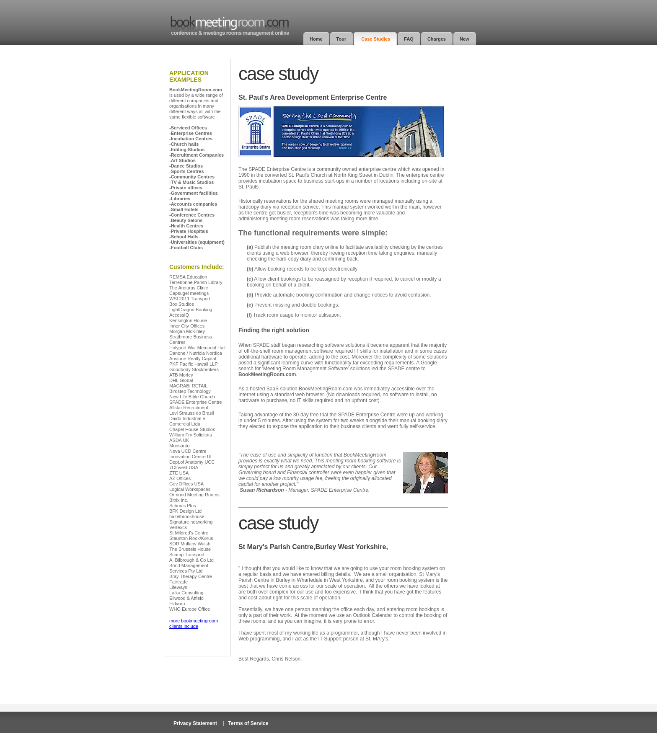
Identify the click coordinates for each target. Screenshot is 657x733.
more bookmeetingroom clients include (193, 623)
